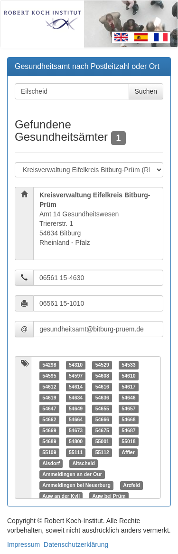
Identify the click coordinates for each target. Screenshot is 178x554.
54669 (49, 430)
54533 (128, 365)
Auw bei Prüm (109, 496)
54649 (76, 408)
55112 (102, 452)
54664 (76, 419)
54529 (102, 365)
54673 (76, 430)
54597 (76, 376)
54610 (128, 376)
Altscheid (84, 463)
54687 (128, 430)
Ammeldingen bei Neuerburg (76, 485)
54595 (49, 376)
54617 (128, 386)
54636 (102, 397)
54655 (102, 408)
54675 (102, 430)
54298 (49, 365)
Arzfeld (131, 485)
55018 (128, 441)
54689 (49, 441)
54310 (76, 365)
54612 (49, 386)
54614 (76, 386)
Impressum (23, 544)
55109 (49, 452)
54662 (49, 419)
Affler (128, 452)
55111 (76, 452)
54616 (102, 386)
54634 (76, 397)
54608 (102, 376)
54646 (128, 397)
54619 (49, 397)
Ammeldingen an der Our (72, 474)
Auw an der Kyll (61, 496)
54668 (128, 419)
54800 (76, 441)
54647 (49, 408)
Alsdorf (51, 463)
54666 (102, 419)
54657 (128, 408)
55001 (102, 441)
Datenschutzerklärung (76, 544)
